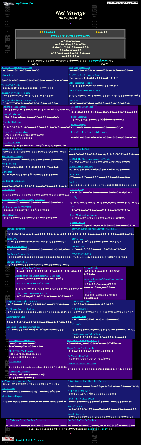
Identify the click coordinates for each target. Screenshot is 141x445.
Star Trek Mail (15, 361)
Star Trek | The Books (12, 114)
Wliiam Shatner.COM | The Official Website (87, 381)
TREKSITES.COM (80, 309)
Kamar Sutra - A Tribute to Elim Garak (32, 283)
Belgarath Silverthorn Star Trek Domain (18, 100)
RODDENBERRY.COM (79, 149)
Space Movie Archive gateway (83, 215)
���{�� (49, 32)
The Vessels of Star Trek (77, 356)
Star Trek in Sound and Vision (20, 254)
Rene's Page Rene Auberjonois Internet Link (90, 132)
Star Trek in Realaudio (17, 246)
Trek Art (87, 292)
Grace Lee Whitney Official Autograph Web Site (23, 199)
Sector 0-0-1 (74, 174)
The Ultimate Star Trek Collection (87, 334)
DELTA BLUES (9, 164)
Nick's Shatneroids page (11, 396)
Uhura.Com (77, 324)
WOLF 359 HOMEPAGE (79, 391)
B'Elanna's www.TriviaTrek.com (15, 93)
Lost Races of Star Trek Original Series (23, 327)
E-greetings (7, 172)
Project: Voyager (78, 124)
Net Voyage (39, 440)
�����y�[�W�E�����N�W (70, 36)
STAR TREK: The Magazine (21, 351)
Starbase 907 (77, 239)
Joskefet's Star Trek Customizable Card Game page (37, 276)
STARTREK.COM (11, 143)
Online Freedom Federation (81, 83)
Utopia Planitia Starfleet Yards (80, 348)
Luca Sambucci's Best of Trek (22, 340)
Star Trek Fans (8, 189)
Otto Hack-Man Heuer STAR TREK (84, 90)
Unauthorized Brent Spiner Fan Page (83, 340)
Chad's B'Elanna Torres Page (15, 132)
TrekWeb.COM (79, 316)
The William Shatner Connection (81, 364)
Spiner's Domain (77, 222)
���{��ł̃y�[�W (98, 61)
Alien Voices (7, 75)
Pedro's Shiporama (79, 117)
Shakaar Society (77, 189)
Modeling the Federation (19, 372)
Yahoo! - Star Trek (76, 414)
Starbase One (78, 246)
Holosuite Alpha (9, 215)
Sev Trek (73, 182)
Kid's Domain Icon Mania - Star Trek (31, 293)
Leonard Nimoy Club (15, 317)
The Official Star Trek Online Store (84, 75)
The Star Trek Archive (11, 85)
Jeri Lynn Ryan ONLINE (79, 67)
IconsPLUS (12, 239)
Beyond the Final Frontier (14, 107)
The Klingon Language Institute (20, 309)
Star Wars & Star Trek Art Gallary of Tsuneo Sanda (94, 229)
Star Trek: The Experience (13, 181)
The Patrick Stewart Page (82, 107)
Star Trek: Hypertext (16, 229)
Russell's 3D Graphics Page (81, 166)
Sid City (74, 197)
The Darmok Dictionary (12, 156)
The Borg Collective (12, 122)
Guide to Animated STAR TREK (16, 207)
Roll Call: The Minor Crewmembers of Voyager (89, 159)
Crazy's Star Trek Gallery (13, 149)
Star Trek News (8, 388)
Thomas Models (91, 268)
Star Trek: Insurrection (17, 262)
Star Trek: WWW (75, 406)
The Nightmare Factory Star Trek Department (26, 420)
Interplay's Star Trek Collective (28, 268)
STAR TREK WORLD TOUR (81, 399)
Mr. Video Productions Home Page (16, 381)
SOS (72, 207)
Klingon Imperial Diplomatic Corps (21, 301)
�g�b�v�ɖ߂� (18, 3)
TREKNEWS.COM (81, 301)
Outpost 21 (73, 100)
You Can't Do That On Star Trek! (82, 420)
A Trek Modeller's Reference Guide (16, 67)
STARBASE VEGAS (81, 254)
